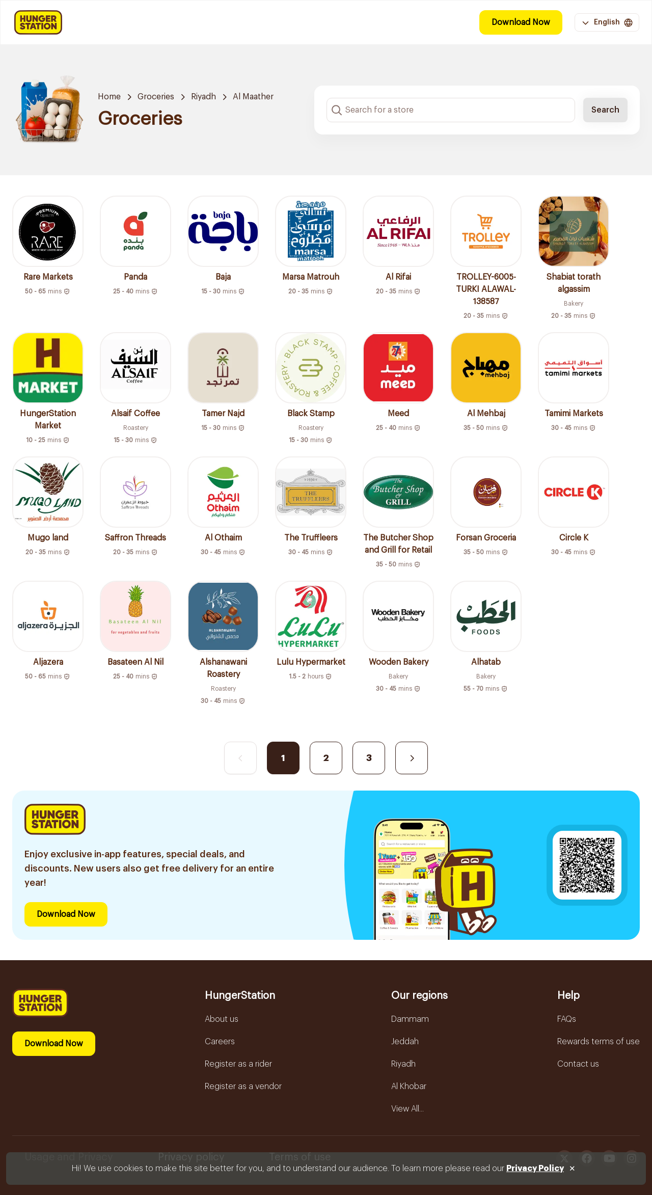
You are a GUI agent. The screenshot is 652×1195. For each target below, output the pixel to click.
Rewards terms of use (598, 1042)
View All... (407, 1109)
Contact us (578, 1064)
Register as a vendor (243, 1086)
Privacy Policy (535, 1168)
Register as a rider (238, 1064)
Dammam (410, 1019)
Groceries (156, 97)
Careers (220, 1042)
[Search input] (451, 110)
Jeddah (405, 1042)
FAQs (566, 1019)
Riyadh (203, 97)
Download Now (521, 22)
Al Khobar (408, 1086)
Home (109, 97)
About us (221, 1019)
